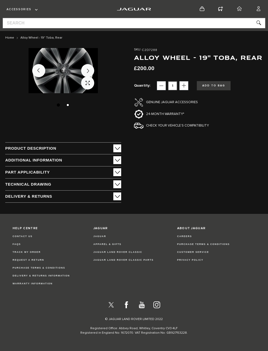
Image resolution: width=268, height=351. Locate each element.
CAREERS (184, 236)
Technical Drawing (28, 184)
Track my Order (27, 252)
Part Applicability (27, 172)
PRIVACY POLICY (190, 260)
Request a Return (28, 260)
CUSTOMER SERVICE (193, 252)
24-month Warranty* (165, 114)
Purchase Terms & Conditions (39, 267)
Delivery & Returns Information (41, 275)
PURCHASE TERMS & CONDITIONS (203, 244)
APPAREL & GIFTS (107, 244)
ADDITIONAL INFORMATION (33, 160)
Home (9, 37)
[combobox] (134, 23)
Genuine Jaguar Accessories (172, 102)
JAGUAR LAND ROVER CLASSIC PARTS (123, 260)
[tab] (63, 148)
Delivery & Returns (28, 196)
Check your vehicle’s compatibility (177, 125)
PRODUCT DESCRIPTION (30, 148)
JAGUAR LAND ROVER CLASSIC (117, 252)
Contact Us (22, 236)
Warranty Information (33, 283)
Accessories (19, 9)
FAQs (17, 244)
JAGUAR (99, 236)
